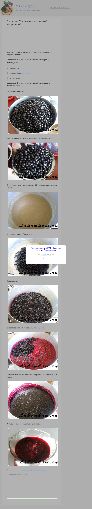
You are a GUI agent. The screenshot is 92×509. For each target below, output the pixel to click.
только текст (26, 470)
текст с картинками (39, 470)
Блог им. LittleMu (13, 27)
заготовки (12, 474)
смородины (26, 73)
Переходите (46, 255)
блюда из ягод (22, 474)
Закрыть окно (46, 258)
